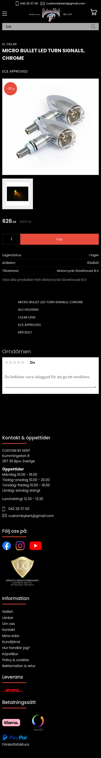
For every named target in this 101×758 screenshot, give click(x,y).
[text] (9, 221)
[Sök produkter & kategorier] (48, 27)
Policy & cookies (15, 660)
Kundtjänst (11, 642)
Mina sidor (10, 636)
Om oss (8, 623)
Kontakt (8, 629)
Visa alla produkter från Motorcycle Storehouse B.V (44, 279)
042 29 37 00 (29, 3)
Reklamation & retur (18, 666)
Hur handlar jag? (16, 647)
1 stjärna (7, 362)
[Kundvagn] (93, 12)
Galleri (7, 611)
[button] (4, 15)
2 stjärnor (11, 362)
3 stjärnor (15, 362)
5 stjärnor (23, 362)
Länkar (7, 617)
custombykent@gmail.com (65, 3)
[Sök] (93, 27)
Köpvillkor (10, 654)
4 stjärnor (19, 362)
